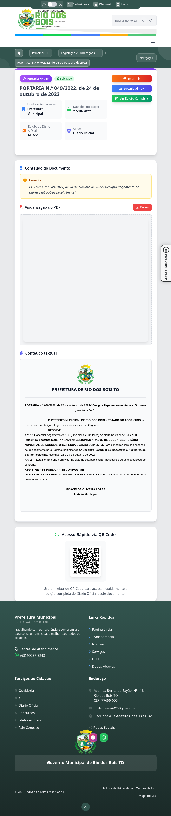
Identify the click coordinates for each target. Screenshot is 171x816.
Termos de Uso (146, 788)
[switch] (52, 4)
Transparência (101, 637)
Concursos (25, 713)
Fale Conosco (27, 727)
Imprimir (131, 79)
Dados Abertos (102, 666)
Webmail (102, 4)
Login (122, 4)
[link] (61, 19)
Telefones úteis (28, 720)
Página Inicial (101, 629)
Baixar (142, 207)
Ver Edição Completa (131, 98)
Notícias (97, 644)
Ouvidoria (24, 690)
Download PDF (131, 88)
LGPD (95, 659)
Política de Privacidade (118, 788)
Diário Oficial (27, 705)
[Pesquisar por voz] (143, 20)
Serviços (97, 651)
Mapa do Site (148, 796)
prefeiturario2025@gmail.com (115, 708)
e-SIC (21, 698)
